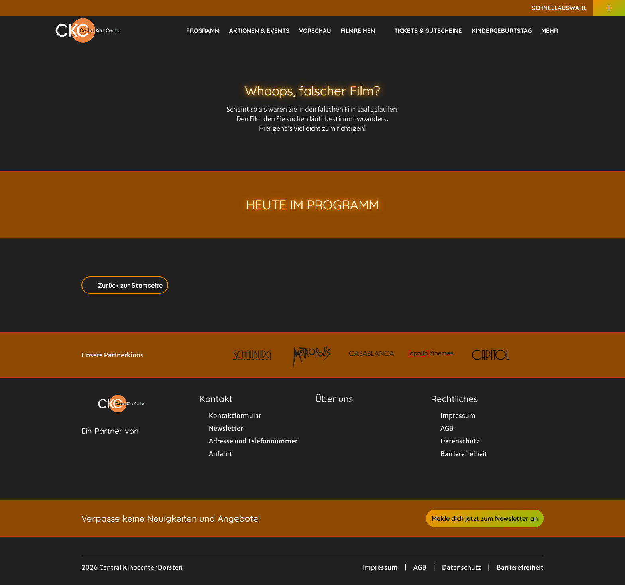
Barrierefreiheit (520, 567)
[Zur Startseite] (87, 30)
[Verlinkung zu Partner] (252, 355)
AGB (419, 567)
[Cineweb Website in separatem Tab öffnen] (110, 441)
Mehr (554, 31)
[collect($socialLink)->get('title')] (14, 8)
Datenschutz (461, 567)
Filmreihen (363, 31)
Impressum (380, 567)
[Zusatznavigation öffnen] (609, 8)
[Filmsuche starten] (585, 30)
